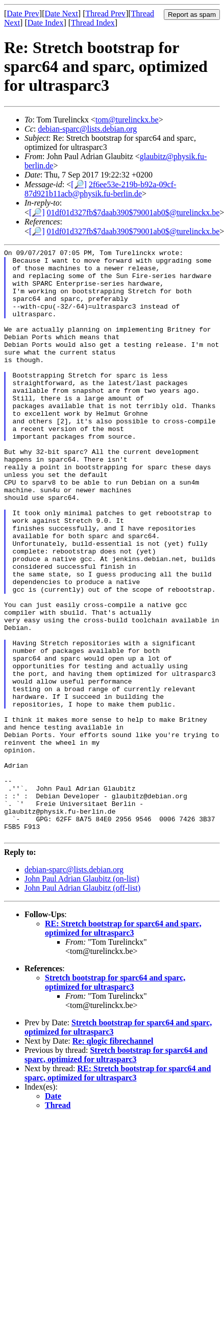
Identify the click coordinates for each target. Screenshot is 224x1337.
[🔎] (79, 184)
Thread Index (93, 22)
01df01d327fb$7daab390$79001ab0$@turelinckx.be (133, 212)
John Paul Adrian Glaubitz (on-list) (81, 996)
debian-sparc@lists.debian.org (87, 128)
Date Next (61, 13)
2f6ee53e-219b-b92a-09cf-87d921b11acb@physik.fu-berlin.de (100, 189)
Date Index (46, 22)
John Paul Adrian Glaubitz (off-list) (82, 1005)
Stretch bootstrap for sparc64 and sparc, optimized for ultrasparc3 (115, 1100)
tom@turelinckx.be (127, 119)
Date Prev (23, 13)
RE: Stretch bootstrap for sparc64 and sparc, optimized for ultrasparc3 (123, 1046)
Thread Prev (105, 13)
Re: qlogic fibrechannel (113, 1158)
